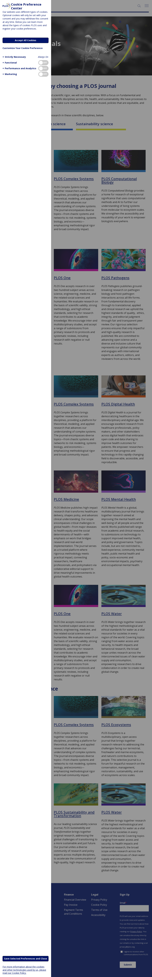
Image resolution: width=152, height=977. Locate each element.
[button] (14, 56)
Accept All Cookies (25, 40)
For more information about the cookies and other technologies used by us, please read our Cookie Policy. (24, 969)
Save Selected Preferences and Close (25, 958)
